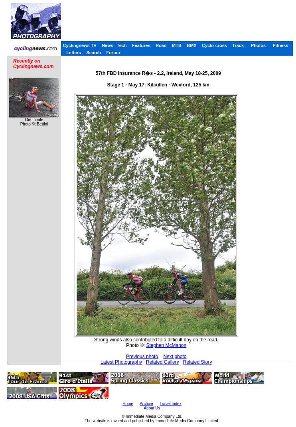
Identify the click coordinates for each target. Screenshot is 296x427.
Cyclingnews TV (79, 45)
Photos (258, 45)
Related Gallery (162, 362)
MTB (177, 45)
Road (161, 45)
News (107, 45)
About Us (152, 408)
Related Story (197, 362)
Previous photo (142, 356)
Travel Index (171, 404)
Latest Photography (121, 362)
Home (127, 404)
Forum (113, 52)
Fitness (280, 45)
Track (238, 45)
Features (141, 45)
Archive (146, 404)
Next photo (174, 356)
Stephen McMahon (166, 345)
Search (93, 52)
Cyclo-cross (214, 45)
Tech (122, 45)
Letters (73, 52)
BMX (191, 45)
